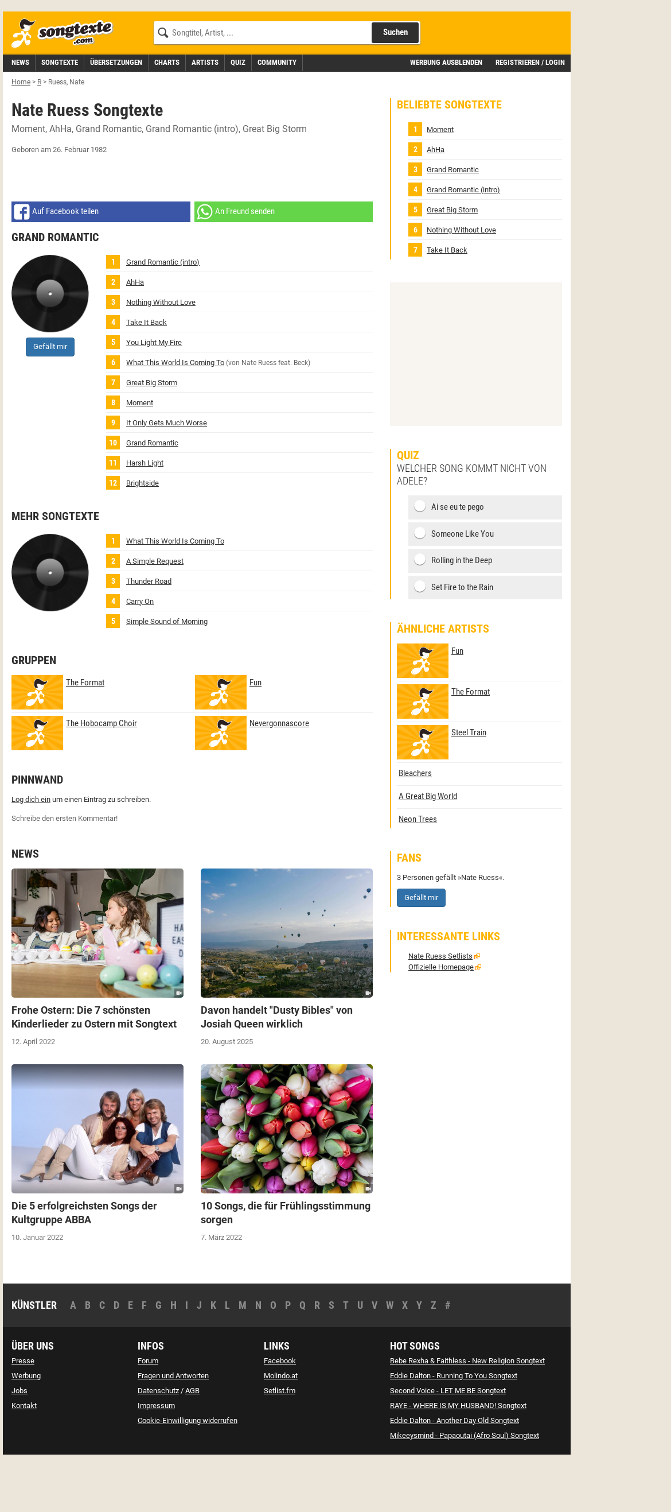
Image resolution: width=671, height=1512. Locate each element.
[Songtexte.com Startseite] (65, 85)
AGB (192, 1442)
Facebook (280, 1412)
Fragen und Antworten (173, 1427)
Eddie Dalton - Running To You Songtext (453, 1427)
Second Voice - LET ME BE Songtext (448, 1442)
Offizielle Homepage (441, 1018)
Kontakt (24, 1457)
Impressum (156, 1457)
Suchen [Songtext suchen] (395, 84)
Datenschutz (158, 1442)
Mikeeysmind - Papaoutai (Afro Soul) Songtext (464, 1487)
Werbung (26, 1427)
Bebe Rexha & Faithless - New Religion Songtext (467, 1412)
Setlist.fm (279, 1442)
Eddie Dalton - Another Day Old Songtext (454, 1472)
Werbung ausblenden (446, 114)
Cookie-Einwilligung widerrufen (187, 1472)
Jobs (19, 1442)
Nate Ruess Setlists (440, 1007)
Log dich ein (30, 851)
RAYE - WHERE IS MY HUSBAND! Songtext (458, 1457)
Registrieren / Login (530, 114)
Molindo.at (281, 1427)
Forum (148, 1412)
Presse (22, 1412)
